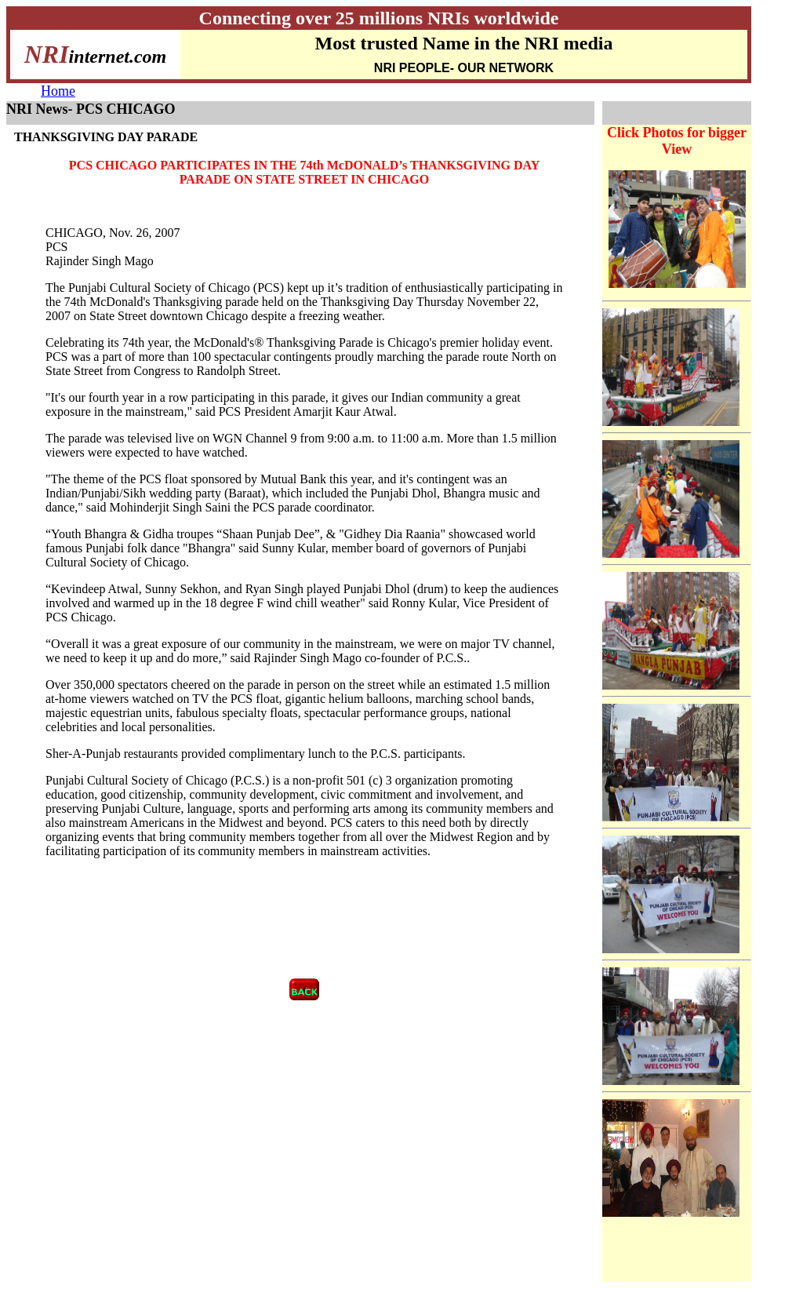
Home (58, 91)
